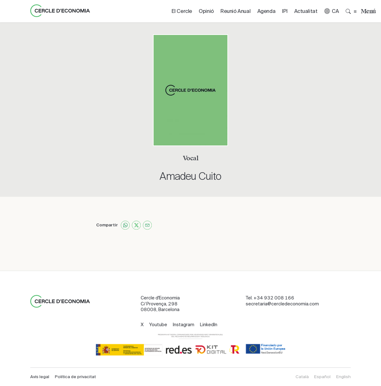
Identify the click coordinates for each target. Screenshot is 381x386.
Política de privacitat (75, 376)
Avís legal (39, 376)
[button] (331, 11)
